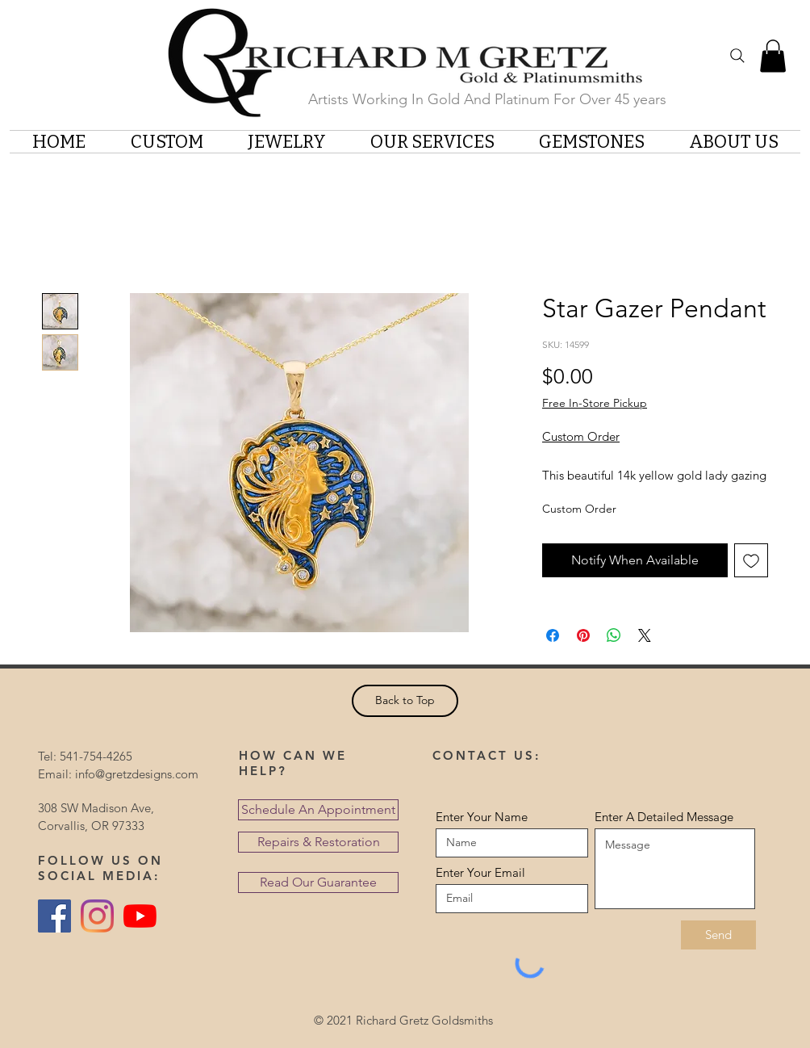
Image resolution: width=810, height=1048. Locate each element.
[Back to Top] (405, 701)
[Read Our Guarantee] (318, 882)
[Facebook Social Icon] (54, 916)
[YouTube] (140, 916)
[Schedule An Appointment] (318, 809)
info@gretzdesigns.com (136, 774)
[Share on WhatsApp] (614, 635)
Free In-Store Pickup (594, 403)
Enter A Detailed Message (664, 817)
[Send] (718, 934)
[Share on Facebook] (552, 635)
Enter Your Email (480, 872)
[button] (773, 56)
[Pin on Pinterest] (583, 635)
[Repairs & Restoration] (318, 842)
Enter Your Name (482, 817)
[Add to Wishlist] (751, 560)
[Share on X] (644, 635)
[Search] (737, 56)
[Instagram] (97, 916)
